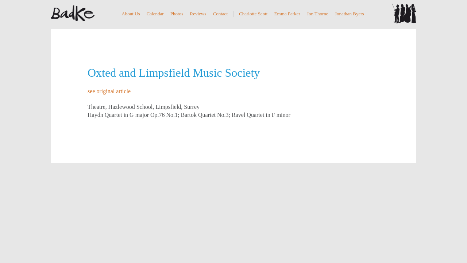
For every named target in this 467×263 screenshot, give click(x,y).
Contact (220, 13)
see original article (109, 91)
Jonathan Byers (349, 13)
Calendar (155, 13)
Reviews (198, 13)
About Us (130, 13)
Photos (176, 13)
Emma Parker (287, 13)
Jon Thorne (317, 13)
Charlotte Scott (253, 13)
